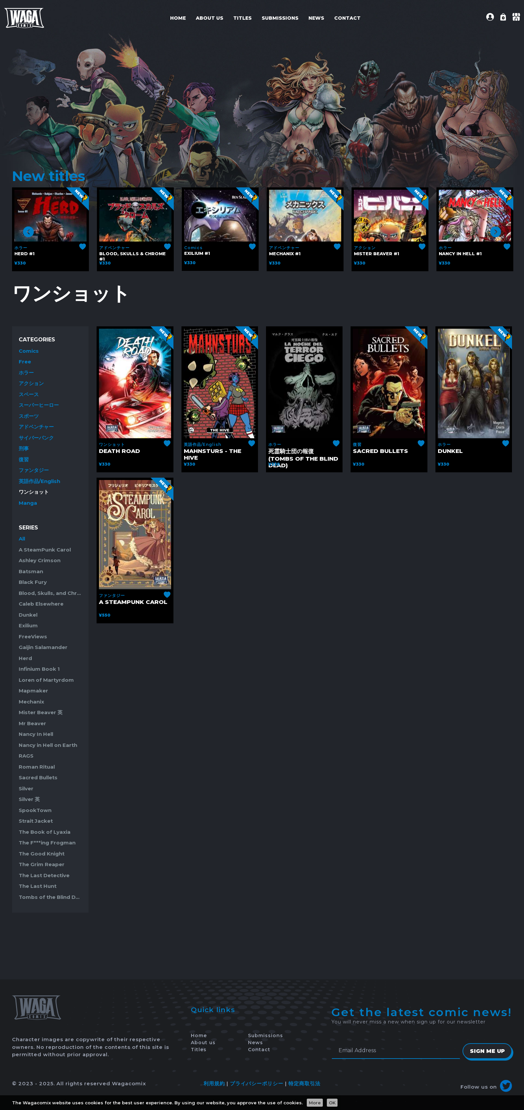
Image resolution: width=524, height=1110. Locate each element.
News (316, 18)
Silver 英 (29, 799)
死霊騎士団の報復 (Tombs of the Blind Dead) (303, 458)
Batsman (31, 571)
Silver (26, 788)
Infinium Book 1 (39, 669)
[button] (490, 19)
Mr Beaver (32, 723)
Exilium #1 (197, 253)
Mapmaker (33, 690)
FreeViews (33, 636)
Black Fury (33, 582)
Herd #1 (24, 253)
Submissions (280, 18)
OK (332, 1102)
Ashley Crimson (39, 560)
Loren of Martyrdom (46, 680)
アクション (365, 247)
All (22, 538)
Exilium (28, 625)
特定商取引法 (304, 1083)
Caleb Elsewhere (41, 604)
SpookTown (35, 810)
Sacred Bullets (38, 777)
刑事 (24, 448)
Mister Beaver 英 (40, 712)
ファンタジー (34, 470)
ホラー (20, 247)
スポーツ (29, 416)
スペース (29, 394)
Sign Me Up (487, 1051)
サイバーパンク (36, 438)
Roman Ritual (37, 767)
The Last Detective (44, 875)
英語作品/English (39, 481)
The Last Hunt (37, 886)
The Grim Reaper (41, 864)
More (315, 1102)
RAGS (26, 756)
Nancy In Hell (36, 734)
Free (25, 361)
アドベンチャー (114, 247)
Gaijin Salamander (43, 647)
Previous (28, 231)
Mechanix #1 (284, 253)
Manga (28, 503)
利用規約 (214, 1083)
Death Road (119, 451)
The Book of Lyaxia (45, 832)
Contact (347, 18)
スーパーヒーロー (39, 405)
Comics (193, 247)
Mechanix (31, 701)
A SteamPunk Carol (45, 549)
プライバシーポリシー (256, 1083)
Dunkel (28, 615)
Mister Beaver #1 (376, 253)
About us (209, 18)
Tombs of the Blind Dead (50, 897)
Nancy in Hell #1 (460, 253)
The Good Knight (41, 853)
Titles (242, 18)
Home (178, 18)
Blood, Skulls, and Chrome (50, 593)
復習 (24, 459)
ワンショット (34, 492)
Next (495, 231)
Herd (25, 658)
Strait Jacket (36, 821)
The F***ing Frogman (47, 842)
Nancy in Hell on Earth (48, 745)
